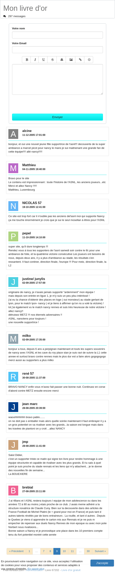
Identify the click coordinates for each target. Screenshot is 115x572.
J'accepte (102, 563)
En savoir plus (36, 568)
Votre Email (19, 43)
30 (88, 551)
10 (64, 551)
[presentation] (43, 103)
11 (72, 551)
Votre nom (18, 28)
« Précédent (16, 551)
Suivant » (100, 551)
